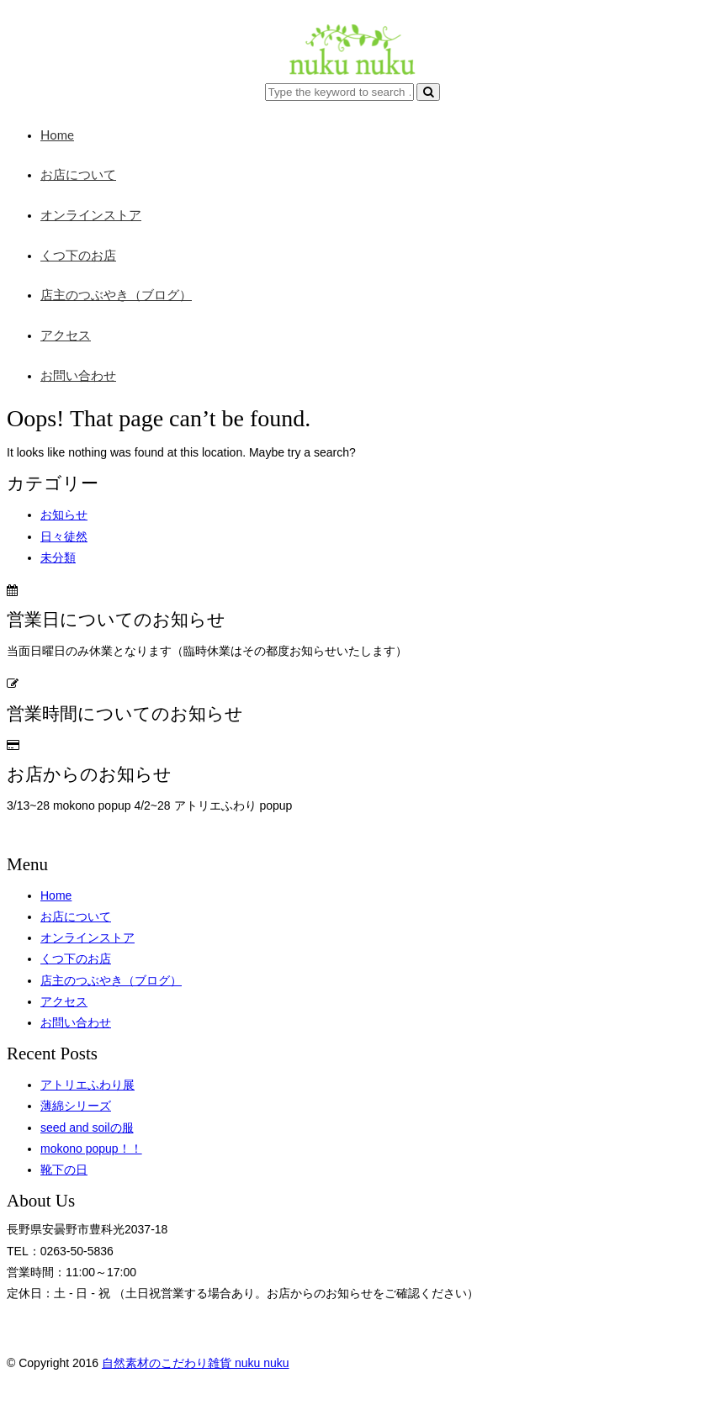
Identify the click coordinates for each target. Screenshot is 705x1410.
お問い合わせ (78, 375)
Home (57, 134)
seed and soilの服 (87, 1127)
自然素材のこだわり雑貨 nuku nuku (195, 1363)
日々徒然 (63, 536)
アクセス (65, 334)
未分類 (58, 557)
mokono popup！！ (91, 1148)
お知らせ (63, 514)
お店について (78, 174)
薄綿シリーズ (75, 1105)
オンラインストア (90, 214)
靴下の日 (63, 1169)
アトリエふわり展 (87, 1084)
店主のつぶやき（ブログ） (116, 294)
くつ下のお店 (78, 254)
